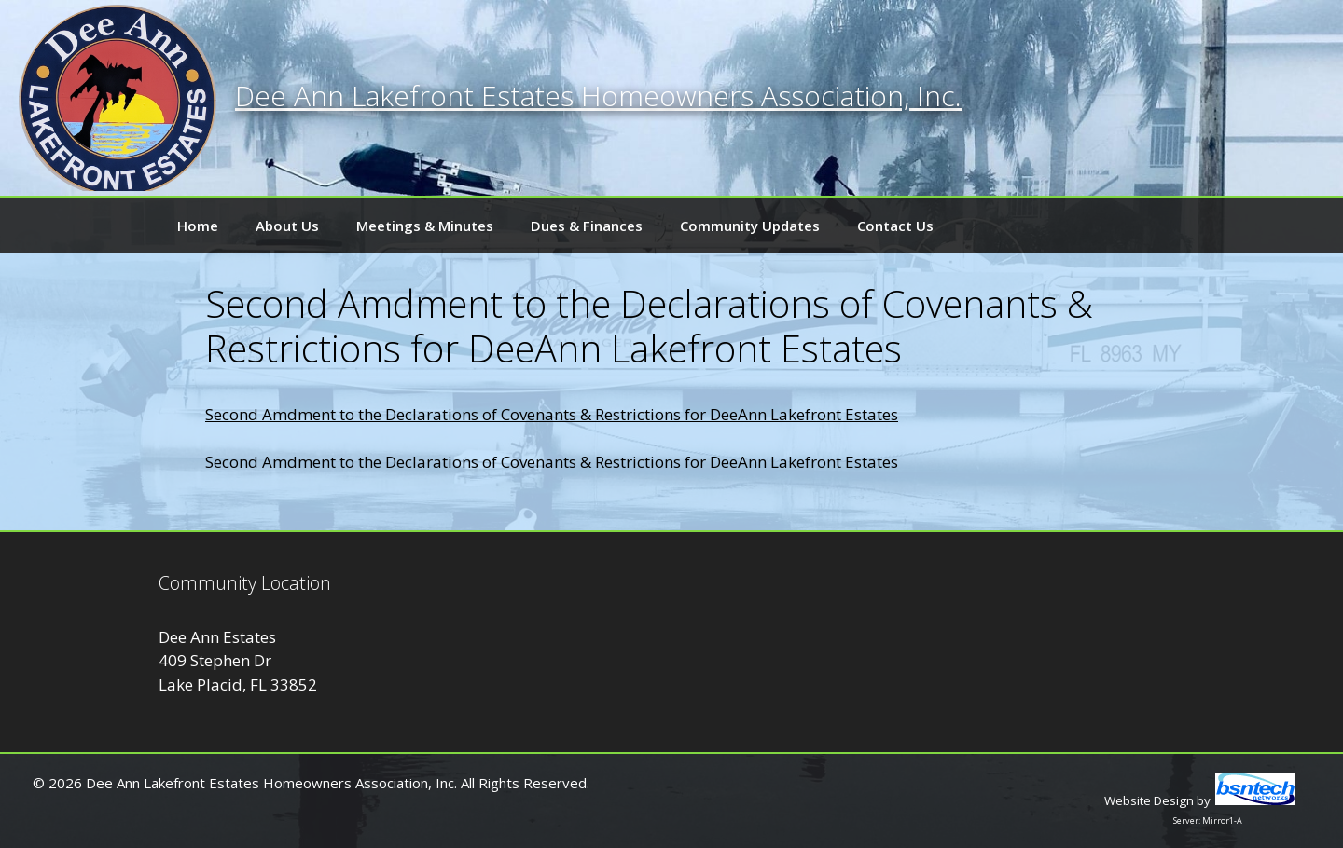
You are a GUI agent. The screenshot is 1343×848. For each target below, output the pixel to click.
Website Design (1149, 800)
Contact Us (895, 225)
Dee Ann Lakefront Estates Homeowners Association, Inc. (598, 95)
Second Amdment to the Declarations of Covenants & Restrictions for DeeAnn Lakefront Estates (551, 414)
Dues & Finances (587, 225)
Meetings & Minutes (424, 225)
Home (197, 225)
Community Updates (750, 225)
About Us (287, 225)
